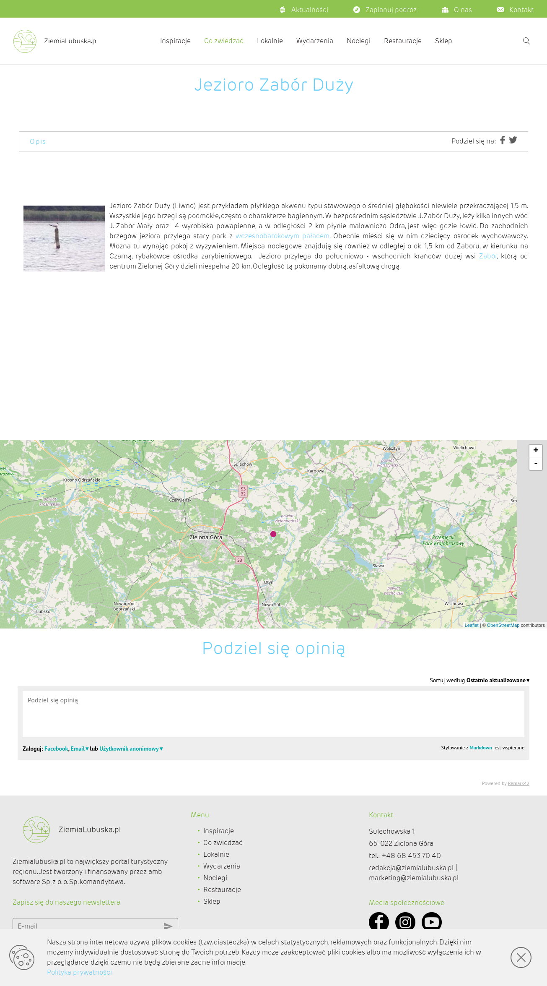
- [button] (536, 463)
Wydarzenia (314, 41)
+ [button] (536, 451)
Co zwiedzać (224, 41)
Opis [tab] (38, 141)
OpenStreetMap (503, 625)
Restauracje (403, 41)
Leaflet (472, 625)
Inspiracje (175, 41)
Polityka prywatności (79, 972)
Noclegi (359, 41)
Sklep (443, 41)
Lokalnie (270, 41)
